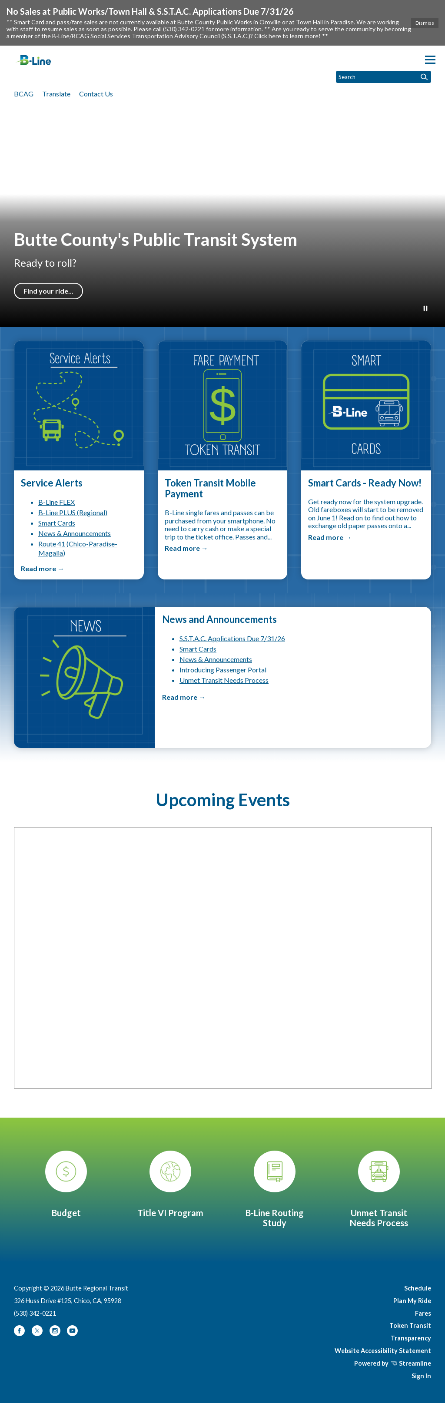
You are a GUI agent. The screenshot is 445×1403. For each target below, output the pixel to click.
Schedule (417, 1288)
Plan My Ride (412, 1300)
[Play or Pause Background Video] (425, 308)
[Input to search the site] (383, 77)
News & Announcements (74, 533)
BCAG (23, 93)
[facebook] (20, 1333)
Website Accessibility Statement (383, 1350)
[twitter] (38, 1333)
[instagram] (56, 1333)
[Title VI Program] (170, 1184)
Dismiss (424, 23)
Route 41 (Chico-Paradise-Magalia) (77, 548)
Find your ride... (48, 291)
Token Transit (410, 1325)
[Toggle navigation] (430, 59)
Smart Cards (56, 523)
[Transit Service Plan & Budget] (66, 1184)
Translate (56, 93)
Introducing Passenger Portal (222, 669)
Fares (423, 1313)
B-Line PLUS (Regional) (72, 512)
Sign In (421, 1376)
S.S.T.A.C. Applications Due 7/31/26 (232, 638)
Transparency (411, 1338)
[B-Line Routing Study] (274, 1189)
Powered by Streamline (392, 1363)
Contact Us (96, 93)
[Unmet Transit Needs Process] (379, 1189)
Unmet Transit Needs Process (224, 680)
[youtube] (72, 1333)
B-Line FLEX (56, 502)
